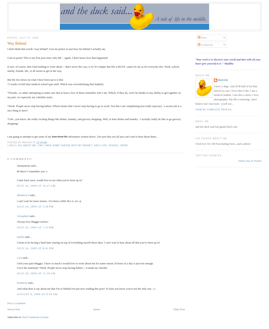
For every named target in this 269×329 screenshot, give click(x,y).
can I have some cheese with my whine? (65, 145)
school (114, 145)
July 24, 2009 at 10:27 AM (36, 185)
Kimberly (22, 282)
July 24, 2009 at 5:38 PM (35, 206)
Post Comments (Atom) (35, 317)
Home (96, 309)
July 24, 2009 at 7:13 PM (35, 227)
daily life (100, 145)
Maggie (223, 80)
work (124, 145)
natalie (20, 236)
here (204, 143)
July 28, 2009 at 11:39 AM (36, 273)
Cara (19, 257)
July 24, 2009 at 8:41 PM (35, 248)
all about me (27, 145)
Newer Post (13, 309)
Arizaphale (23, 216)
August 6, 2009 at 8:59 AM (37, 294)
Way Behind (16, 43)
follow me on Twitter (250, 160)
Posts (202, 37)
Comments (205, 44)
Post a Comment (16, 303)
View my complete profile (213, 109)
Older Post (179, 309)
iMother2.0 (23, 195)
